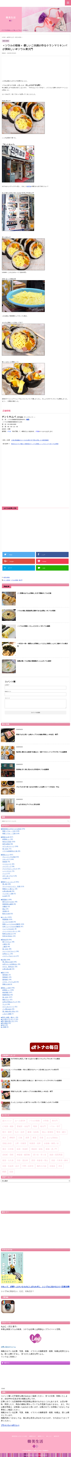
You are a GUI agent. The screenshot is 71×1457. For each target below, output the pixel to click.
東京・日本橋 (7, 1149)
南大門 (43, 1126)
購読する (5, 1363)
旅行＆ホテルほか (8, 902)
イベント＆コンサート (9, 931)
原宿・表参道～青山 (39, 1160)
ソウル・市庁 (54, 1126)
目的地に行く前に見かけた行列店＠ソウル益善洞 (32, 769)
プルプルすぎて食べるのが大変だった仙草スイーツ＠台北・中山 (37, 787)
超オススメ (7, 1121)
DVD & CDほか (7, 936)
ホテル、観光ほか (8, 966)
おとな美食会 (52, 1138)
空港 (41, 1138)
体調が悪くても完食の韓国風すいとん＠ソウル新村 (34, 661)
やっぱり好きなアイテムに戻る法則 (28, 804)
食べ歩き (5, 849)
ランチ (4, 1004)
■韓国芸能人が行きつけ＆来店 (11, 829)
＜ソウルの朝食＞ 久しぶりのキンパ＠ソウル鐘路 (33, 626)
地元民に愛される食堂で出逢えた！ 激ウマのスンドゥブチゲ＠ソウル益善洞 (41, 752)
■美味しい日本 (6, 988)
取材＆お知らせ (7, 933)
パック (4, 873)
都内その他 (41, 1166)
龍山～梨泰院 (47, 1132)
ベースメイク (6, 864)
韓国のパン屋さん (8, 889)
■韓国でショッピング (8, 882)
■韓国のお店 (5, 837)
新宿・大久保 (7, 1160)
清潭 (27, 1138)
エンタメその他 (7, 922)
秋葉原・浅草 (35, 1143)
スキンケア (6, 859)
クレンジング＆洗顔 (9, 857)
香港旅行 (5, 977)
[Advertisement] (35, 67)
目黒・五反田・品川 (10, 1166)
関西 (4, 1172)
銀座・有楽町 (22, 1149)
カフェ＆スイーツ (8, 846)
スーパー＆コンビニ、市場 (11, 886)
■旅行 (3, 972)
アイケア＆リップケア (9, 869)
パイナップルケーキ (9, 956)
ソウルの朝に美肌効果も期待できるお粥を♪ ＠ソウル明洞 (36, 610)
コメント (7, 698)
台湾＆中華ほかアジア (9, 1002)
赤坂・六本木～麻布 (59, 1160)
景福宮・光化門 (23, 1126)
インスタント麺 (7, 893)
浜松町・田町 (7, 1155)
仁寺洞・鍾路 (7, 1126)
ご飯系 (4, 946)
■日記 (3, 1025)
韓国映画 (5, 919)
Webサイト (8, 691)
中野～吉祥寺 (27, 1166)
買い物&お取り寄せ (8, 1011)
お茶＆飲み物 (6, 891)
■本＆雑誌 (4, 1023)
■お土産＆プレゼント (8, 1019)
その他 (4, 878)
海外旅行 (5, 975)
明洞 (35, 1126)
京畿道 (4, 906)
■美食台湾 (4, 939)
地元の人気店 (6, 841)
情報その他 (6, 984)
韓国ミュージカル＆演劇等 (11, 924)
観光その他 (6, 913)
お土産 (4, 896)
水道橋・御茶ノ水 (51, 1143)
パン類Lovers (6, 1009)
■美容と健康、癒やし (8, 1017)
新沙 (4, 1138)
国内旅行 (5, 979)
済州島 (4, 911)
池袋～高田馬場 (55, 1155)
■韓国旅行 (4, 899)
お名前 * (7, 685)
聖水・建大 (61, 1132)
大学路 (46, 1121)
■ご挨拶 (3, 1027)
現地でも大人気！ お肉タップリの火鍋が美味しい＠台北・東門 (37, 734)
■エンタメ (4, 917)
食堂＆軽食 (7, 577)
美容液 (4, 861)
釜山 (3, 909)
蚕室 (34, 1138)
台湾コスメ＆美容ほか (9, 964)
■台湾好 (3, 959)
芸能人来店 (7, 1143)
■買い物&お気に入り (8, 1021)
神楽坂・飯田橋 (23, 1155)
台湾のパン (6, 953)
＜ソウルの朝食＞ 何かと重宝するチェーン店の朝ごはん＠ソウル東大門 (35, 1069)
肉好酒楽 (5, 992)
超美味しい (6, 839)
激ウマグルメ (6, 942)
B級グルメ (5, 999)
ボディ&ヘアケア (8, 876)
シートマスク (6, 871)
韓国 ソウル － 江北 (8, 831)
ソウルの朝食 (14, 580)
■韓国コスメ (5, 854)
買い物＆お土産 (7, 962)
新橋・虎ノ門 (51, 1149)
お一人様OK (7, 580)
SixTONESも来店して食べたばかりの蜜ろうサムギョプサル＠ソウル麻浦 (35, 1059)
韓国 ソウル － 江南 (8, 833)
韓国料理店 (6, 995)
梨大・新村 (7, 1132)
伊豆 (60, 1166)
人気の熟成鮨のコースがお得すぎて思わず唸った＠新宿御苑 (30, 440)
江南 (20, 1138)
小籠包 (4, 944)
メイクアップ (6, 866)
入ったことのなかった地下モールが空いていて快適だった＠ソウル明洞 (34, 1102)
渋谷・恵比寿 (22, 1160)
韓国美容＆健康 (7, 904)
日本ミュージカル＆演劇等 (11, 926)
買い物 (4, 884)
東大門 (20, 580)
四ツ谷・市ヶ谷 (39, 1155)
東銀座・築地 (36, 1149)
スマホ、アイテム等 (9, 982)
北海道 (52, 1166)
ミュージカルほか (8, 929)
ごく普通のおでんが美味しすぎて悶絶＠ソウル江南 (34, 593)
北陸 (11, 1172)
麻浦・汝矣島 (33, 1132)
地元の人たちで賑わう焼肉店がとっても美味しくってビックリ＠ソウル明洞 (34, 444)
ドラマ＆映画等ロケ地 (9, 851)
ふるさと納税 (6, 1014)
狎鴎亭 (12, 1138)
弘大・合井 (19, 1132)
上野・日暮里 (20, 1143)
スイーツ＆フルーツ (9, 951)
